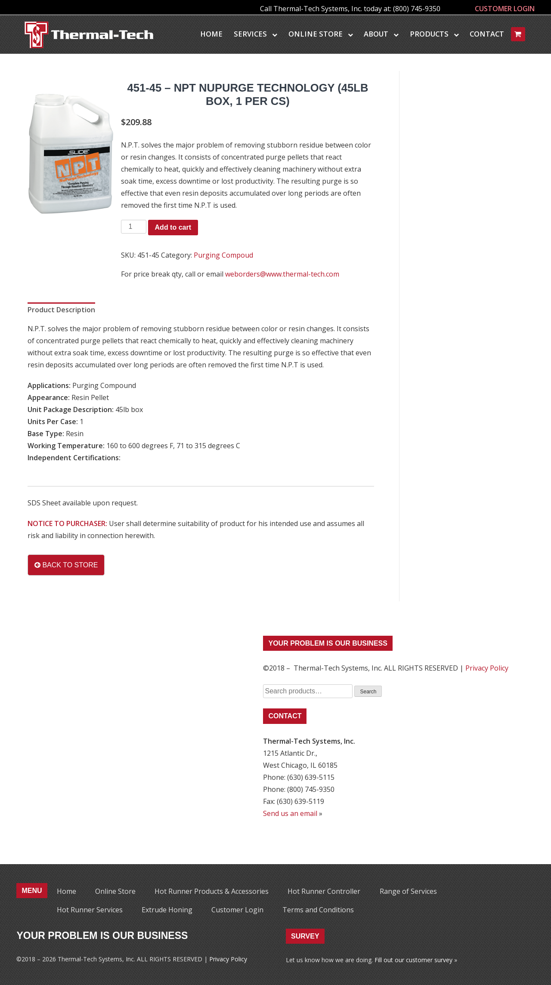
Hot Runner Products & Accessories (212, 891)
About (381, 34)
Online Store (320, 34)
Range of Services (408, 891)
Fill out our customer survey (413, 960)
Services (255, 34)
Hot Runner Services (90, 909)
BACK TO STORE (66, 565)
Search (368, 692)
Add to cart (173, 227)
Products (434, 34)
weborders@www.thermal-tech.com (282, 274)
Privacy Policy (486, 668)
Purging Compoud (223, 255)
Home (211, 34)
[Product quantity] (133, 227)
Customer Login (237, 909)
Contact (487, 34)
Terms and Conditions (318, 909)
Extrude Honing (167, 909)
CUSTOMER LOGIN (505, 8)
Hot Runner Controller (324, 891)
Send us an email (290, 813)
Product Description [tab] (61, 309)
